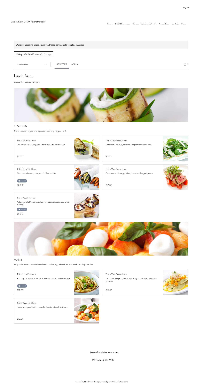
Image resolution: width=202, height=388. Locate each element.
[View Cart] (186, 64)
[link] (62, 64)
